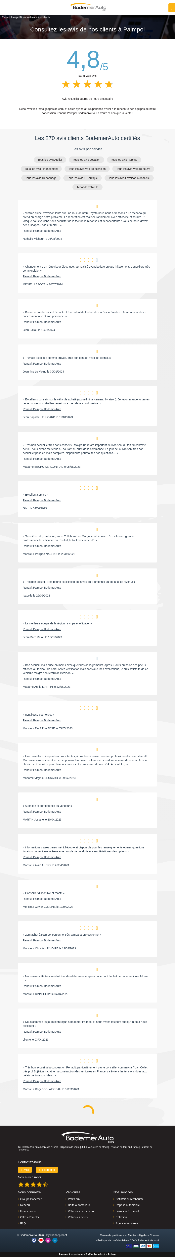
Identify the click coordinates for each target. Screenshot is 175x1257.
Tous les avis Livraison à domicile (129, 178)
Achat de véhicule (87, 187)
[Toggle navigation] (4, 8)
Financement (28, 1211)
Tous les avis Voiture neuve (133, 168)
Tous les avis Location (86, 159)
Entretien (121, 1217)
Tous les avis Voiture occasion (87, 168)
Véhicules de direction (81, 1211)
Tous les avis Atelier (50, 159)
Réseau (25, 1205)
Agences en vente (127, 1223)
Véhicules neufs (78, 1217)
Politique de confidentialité (113, 1240)
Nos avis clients (29, 1177)
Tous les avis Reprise (124, 159)
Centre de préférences (113, 1235)
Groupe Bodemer (31, 1199)
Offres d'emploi (29, 1217)
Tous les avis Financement (41, 168)
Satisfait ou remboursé (130, 1199)
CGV (133, 1240)
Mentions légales (138, 1235)
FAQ (23, 1223)
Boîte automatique (79, 1205)
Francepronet (58, 1235)
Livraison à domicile (128, 1211)
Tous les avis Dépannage (40, 178)
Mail (25, 1169)
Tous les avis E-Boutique (82, 178)
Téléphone (47, 1169)
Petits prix (74, 1199)
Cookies (154, 1235)
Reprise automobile (128, 1205)
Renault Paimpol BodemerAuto (42, 230)
